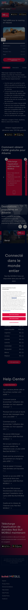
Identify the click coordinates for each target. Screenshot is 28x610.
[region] (14, 305)
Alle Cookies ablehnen (14, 314)
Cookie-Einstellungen (13, 322)
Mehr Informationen (6, 310)
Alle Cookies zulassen (14, 318)
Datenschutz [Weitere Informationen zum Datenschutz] (14, 297)
